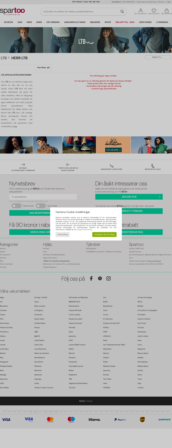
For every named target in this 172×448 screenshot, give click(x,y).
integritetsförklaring (84, 230)
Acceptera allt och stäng (104, 234)
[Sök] (122, 11)
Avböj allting (62, 234)
